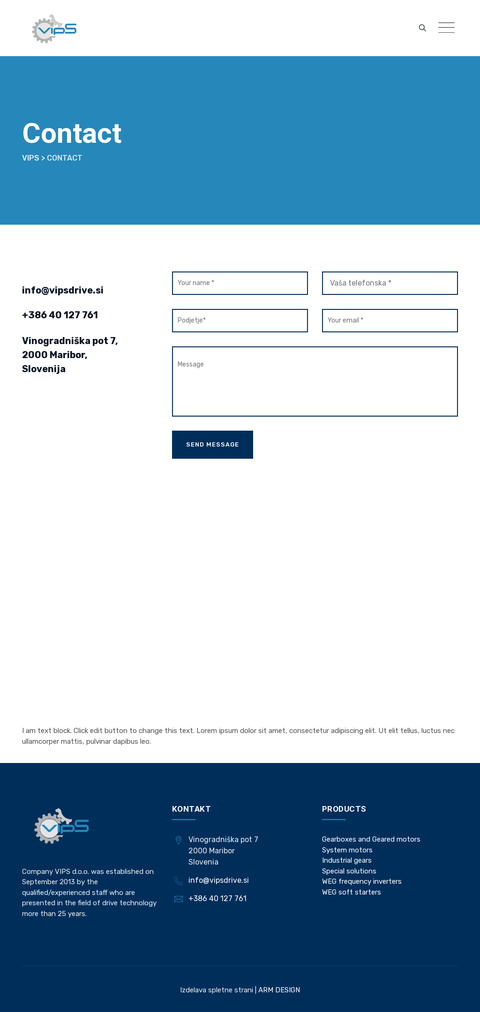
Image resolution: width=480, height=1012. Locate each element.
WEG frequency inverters (362, 881)
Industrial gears (347, 860)
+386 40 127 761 (60, 315)
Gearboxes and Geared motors (371, 839)
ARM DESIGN (278, 990)
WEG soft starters (351, 892)
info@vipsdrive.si (63, 290)
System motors (347, 850)
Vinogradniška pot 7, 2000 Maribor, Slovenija (70, 354)
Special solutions (349, 871)
